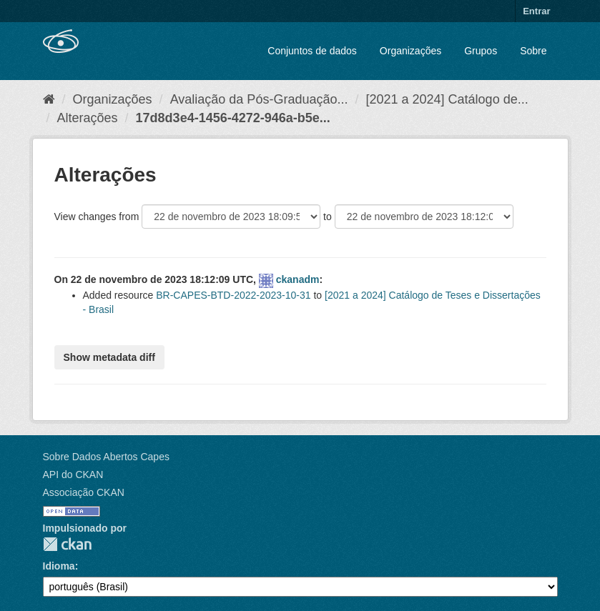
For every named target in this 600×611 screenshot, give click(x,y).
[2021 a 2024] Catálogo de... (446, 99)
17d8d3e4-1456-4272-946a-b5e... (233, 118)
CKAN (67, 544)
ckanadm (298, 279)
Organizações (410, 50)
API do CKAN (73, 474)
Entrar (536, 11)
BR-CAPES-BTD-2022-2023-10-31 (233, 295)
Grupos (480, 50)
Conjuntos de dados (312, 50)
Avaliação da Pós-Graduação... (259, 99)
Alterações (87, 118)
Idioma (59, 566)
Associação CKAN (83, 492)
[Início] (49, 99)
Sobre (533, 50)
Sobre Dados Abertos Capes (106, 456)
